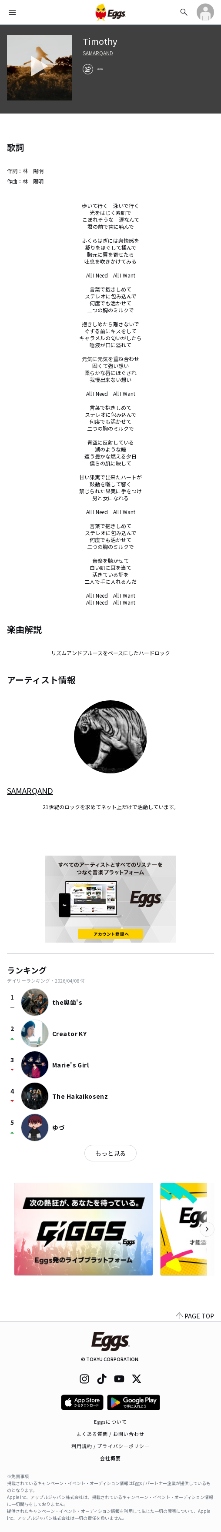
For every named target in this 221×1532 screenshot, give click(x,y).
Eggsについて (110, 1421)
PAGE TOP (195, 1315)
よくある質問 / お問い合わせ (111, 1433)
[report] (100, 69)
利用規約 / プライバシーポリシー (110, 1445)
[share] (88, 69)
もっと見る (110, 1153)
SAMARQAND (98, 53)
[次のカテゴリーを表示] (207, 1229)
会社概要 (110, 1458)
